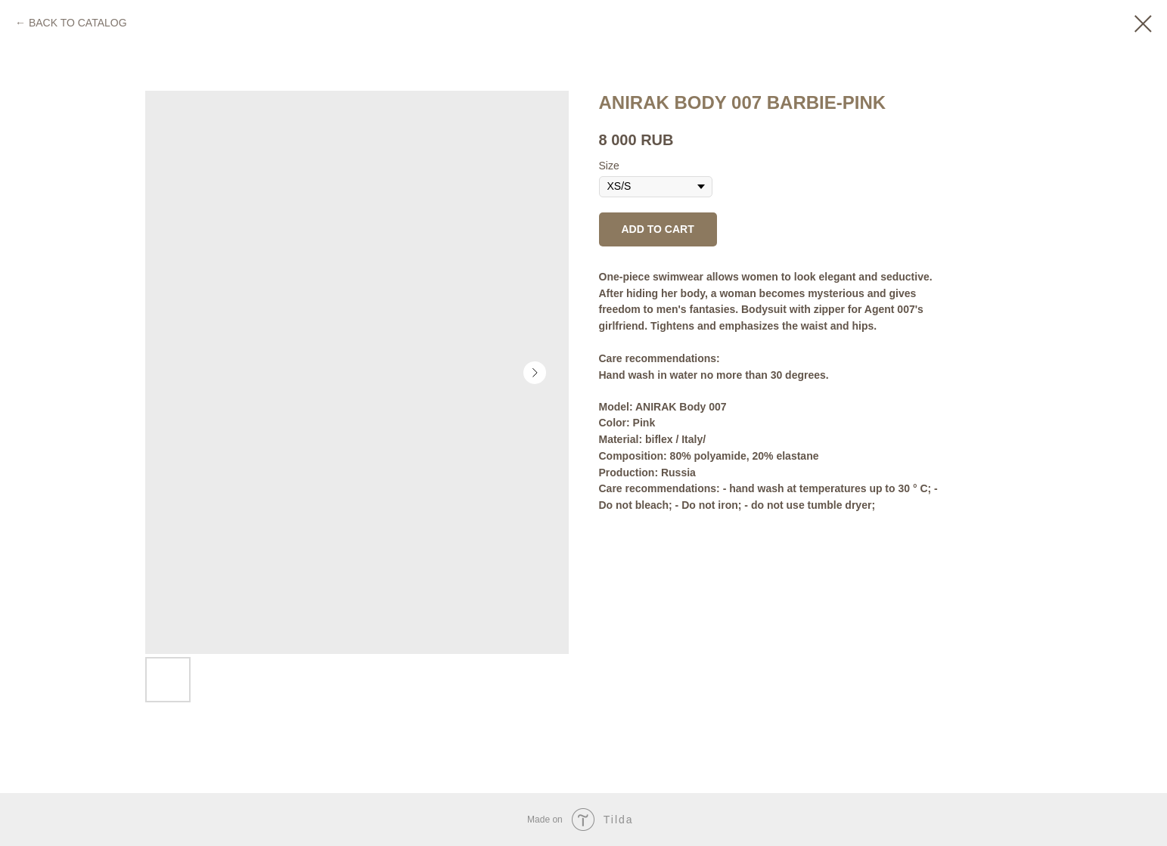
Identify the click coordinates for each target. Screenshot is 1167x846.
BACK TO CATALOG (78, 23)
